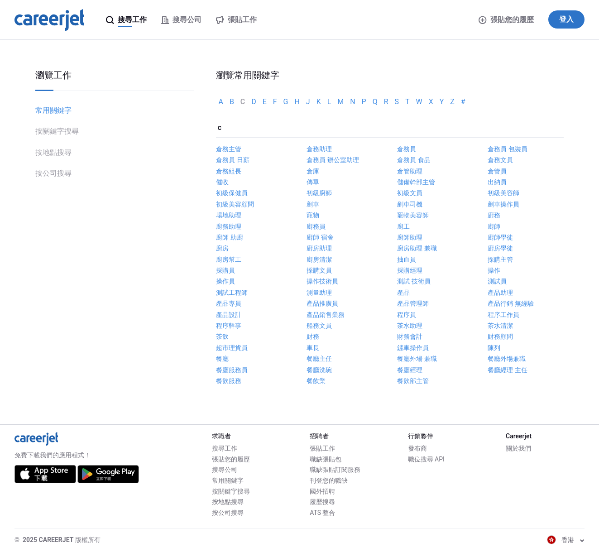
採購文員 (319, 270)
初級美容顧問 (235, 204)
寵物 (313, 215)
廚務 (494, 215)
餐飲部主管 (413, 380)
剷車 (313, 204)
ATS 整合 (322, 512)
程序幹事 (228, 325)
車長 (313, 347)
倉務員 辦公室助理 (333, 159)
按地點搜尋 (53, 152)
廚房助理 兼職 (416, 248)
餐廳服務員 (232, 370)
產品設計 (228, 314)
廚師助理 (409, 237)
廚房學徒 (500, 248)
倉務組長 (228, 171)
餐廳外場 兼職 (416, 358)
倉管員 (497, 171)
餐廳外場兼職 (507, 358)
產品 (403, 292)
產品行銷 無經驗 (510, 303)
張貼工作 (322, 448)
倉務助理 (319, 149)
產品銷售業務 (326, 314)
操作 (494, 270)
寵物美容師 (413, 215)
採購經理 (409, 270)
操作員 (225, 281)
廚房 (222, 248)
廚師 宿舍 (320, 237)
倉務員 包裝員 (507, 149)
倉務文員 (500, 159)
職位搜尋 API (426, 459)
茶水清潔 (500, 325)
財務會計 (409, 336)
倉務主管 (228, 149)
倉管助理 (409, 171)
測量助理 (319, 292)
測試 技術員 (413, 281)
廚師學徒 (500, 237)
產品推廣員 (322, 303)
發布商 (417, 448)
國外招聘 (322, 491)
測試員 (497, 281)
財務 (313, 336)
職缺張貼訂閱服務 (335, 469)
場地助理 (228, 215)
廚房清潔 (319, 259)
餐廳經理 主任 (507, 370)
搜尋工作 (224, 448)
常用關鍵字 (53, 110)
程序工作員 (503, 314)
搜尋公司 (224, 469)
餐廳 (222, 358)
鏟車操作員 (413, 347)
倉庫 (313, 171)
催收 (222, 182)
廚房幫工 (228, 259)
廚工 (403, 226)
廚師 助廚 (229, 237)
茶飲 (222, 336)
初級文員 (409, 193)
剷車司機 (409, 204)
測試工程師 (232, 292)
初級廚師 (319, 193)
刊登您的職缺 (329, 480)
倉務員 (406, 149)
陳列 (494, 347)
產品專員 (228, 303)
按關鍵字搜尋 (57, 131)
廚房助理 (319, 248)
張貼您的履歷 (506, 19)
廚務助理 (228, 226)
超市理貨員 (232, 347)
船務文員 (319, 325)
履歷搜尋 (322, 501)
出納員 (497, 182)
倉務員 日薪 (232, 159)
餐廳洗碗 (319, 370)
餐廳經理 (409, 370)
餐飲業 (316, 380)
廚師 (494, 226)
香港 (566, 539)
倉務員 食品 (413, 159)
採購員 (225, 270)
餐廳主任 (319, 358)
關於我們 (518, 448)
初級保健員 (232, 193)
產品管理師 (413, 303)
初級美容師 (503, 193)
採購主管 (500, 259)
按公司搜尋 (53, 173)
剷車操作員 (503, 204)
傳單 (313, 182)
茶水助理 (409, 325)
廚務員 (316, 226)
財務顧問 (500, 336)
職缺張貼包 (325, 459)
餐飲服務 (228, 380)
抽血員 (406, 259)
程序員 (406, 314)
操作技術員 (322, 281)
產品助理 (500, 292)
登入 (566, 19)
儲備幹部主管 (416, 182)
